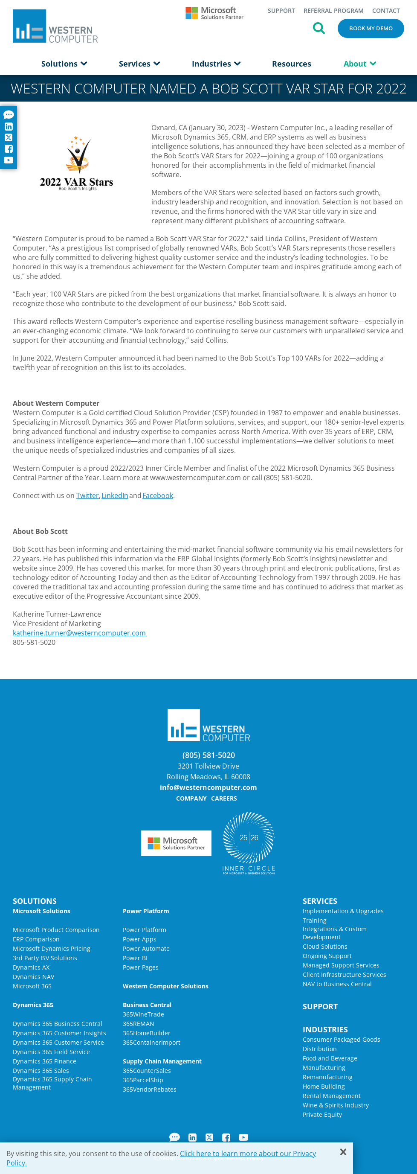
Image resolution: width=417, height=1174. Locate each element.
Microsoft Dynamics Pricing (51, 948)
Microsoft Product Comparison (56, 930)
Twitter (87, 495)
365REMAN (138, 1024)
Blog (174, 1137)
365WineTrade (143, 1014)
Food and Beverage (330, 1058)
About (360, 63)
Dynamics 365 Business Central (57, 1024)
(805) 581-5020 (208, 755)
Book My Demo (371, 28)
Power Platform (144, 930)
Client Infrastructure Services (344, 974)
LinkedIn (114, 495)
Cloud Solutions (325, 946)
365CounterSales (147, 1070)
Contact (386, 10)
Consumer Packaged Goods (341, 1039)
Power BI (135, 958)
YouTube (243, 1137)
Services (139, 63)
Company (191, 798)
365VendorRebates (150, 1089)
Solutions (64, 63)
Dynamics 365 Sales (41, 1070)
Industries (216, 63)
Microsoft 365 (32, 986)
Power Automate (146, 948)
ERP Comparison (36, 939)
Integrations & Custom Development (335, 933)
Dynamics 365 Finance (44, 1061)
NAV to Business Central (337, 984)
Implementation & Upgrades (343, 911)
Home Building (324, 1086)
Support (281, 10)
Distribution (320, 1049)
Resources (291, 63)
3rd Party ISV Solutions (45, 958)
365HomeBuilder (147, 1033)
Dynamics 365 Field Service (51, 1052)
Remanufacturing (328, 1077)
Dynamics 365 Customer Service (58, 1042)
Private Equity (322, 1114)
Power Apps (139, 939)
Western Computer (55, 26)
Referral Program (334, 10)
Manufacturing (324, 1067)
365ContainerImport (151, 1042)
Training (315, 920)
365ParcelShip (143, 1080)
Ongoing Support (327, 956)
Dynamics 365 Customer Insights (59, 1033)
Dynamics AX (31, 967)
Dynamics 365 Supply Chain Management (52, 1083)
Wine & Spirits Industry (336, 1105)
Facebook (157, 495)
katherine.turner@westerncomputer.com (79, 633)
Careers (224, 798)
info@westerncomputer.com (208, 787)
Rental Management (332, 1096)
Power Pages (141, 967)
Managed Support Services (341, 965)
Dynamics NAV (33, 977)
